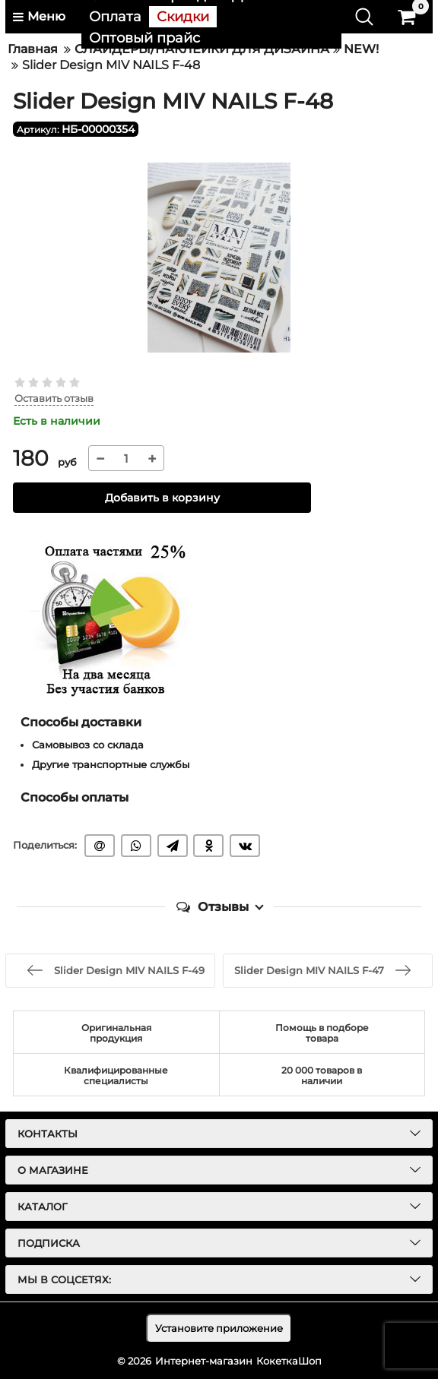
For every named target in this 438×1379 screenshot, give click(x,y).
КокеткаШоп (289, 1361)
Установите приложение (219, 1328)
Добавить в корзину (162, 497)
